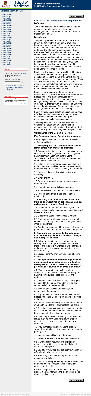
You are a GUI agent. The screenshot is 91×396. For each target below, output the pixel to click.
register (23, 73)
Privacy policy (10, 89)
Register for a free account (14, 88)
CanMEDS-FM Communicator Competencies (6, 16)
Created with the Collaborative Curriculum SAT (75, 394)
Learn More (23, 103)
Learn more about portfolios (14, 86)
